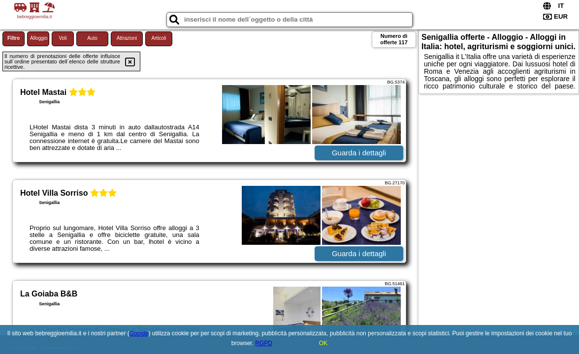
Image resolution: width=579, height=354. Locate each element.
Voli (62, 38)
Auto (92, 38)
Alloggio (39, 38)
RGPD (263, 343)
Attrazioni (127, 38)
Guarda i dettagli (359, 152)
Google (139, 333)
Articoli (158, 38)
